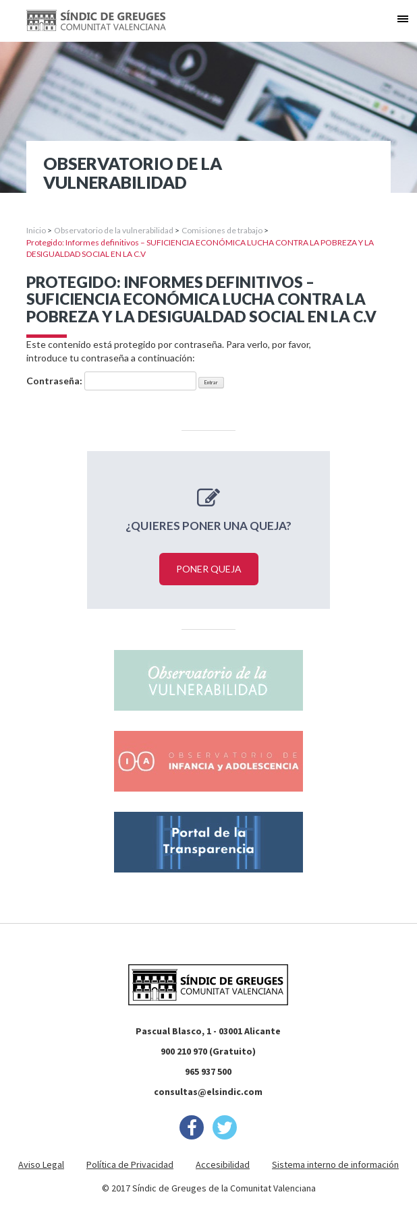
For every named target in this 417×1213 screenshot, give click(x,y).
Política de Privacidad (129, 1164)
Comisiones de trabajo (222, 230)
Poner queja (209, 568)
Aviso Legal (41, 1164)
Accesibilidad (223, 1164)
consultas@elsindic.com (208, 1092)
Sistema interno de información (335, 1164)
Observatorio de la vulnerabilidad (113, 230)
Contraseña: (111, 381)
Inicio (36, 230)
